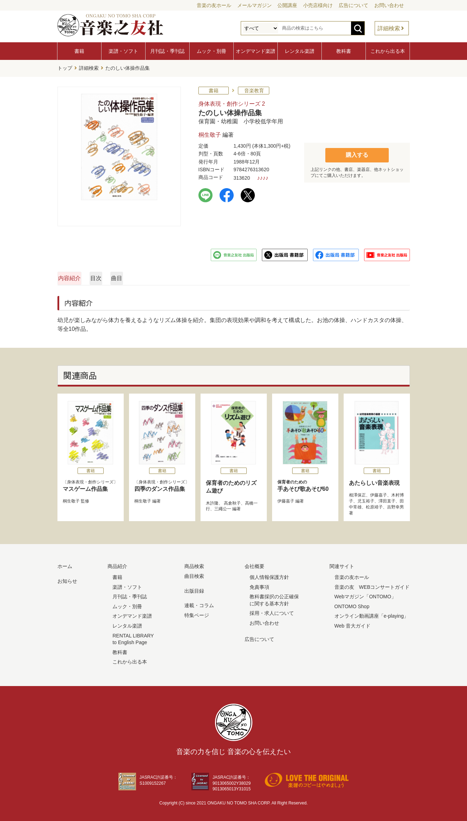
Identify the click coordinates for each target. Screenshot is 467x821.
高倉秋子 (232, 501)
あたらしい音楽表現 (374, 481)
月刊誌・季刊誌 (167, 51)
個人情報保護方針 (269, 575)
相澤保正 (357, 493)
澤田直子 (387, 498)
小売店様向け (318, 5)
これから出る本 (387, 51)
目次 (167, 276)
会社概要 (254, 564)
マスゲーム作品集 (85, 487)
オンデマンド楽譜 (255, 51)
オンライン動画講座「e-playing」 (371, 614)
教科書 (343, 51)
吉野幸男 (395, 504)
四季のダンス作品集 (159, 487)
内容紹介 (91, 276)
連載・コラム (199, 603)
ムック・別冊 (211, 51)
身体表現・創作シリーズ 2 (231, 102)
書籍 (79, 51)
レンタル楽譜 (299, 51)
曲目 (244, 276)
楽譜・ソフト (123, 51)
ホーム (64, 564)
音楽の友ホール (214, 5)
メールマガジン (254, 5)
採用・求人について (272, 611)
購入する (357, 152)
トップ (64, 67)
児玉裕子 (365, 498)
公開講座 (287, 5)
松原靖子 (374, 504)
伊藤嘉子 (285, 498)
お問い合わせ (389, 5)
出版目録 (194, 589)
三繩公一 (222, 507)
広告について (353, 5)
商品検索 (194, 564)
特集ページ (196, 613)
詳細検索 (388, 28)
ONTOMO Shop (351, 604)
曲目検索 (194, 574)
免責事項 (259, 585)
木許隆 (212, 501)
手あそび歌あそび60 (305, 483)
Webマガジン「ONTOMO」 (365, 595)
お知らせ (67, 579)
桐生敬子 (209, 133)
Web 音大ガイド (352, 623)
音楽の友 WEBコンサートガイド (372, 585)
